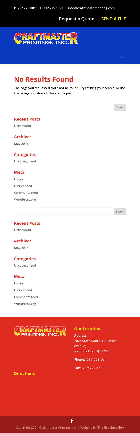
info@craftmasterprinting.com (91, 8)
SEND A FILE (113, 19)
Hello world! (23, 126)
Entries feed (23, 186)
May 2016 (21, 143)
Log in (18, 179)
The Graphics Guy (110, 427)
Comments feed (26, 192)
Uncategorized (25, 161)
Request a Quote (76, 19)
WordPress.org (25, 199)
